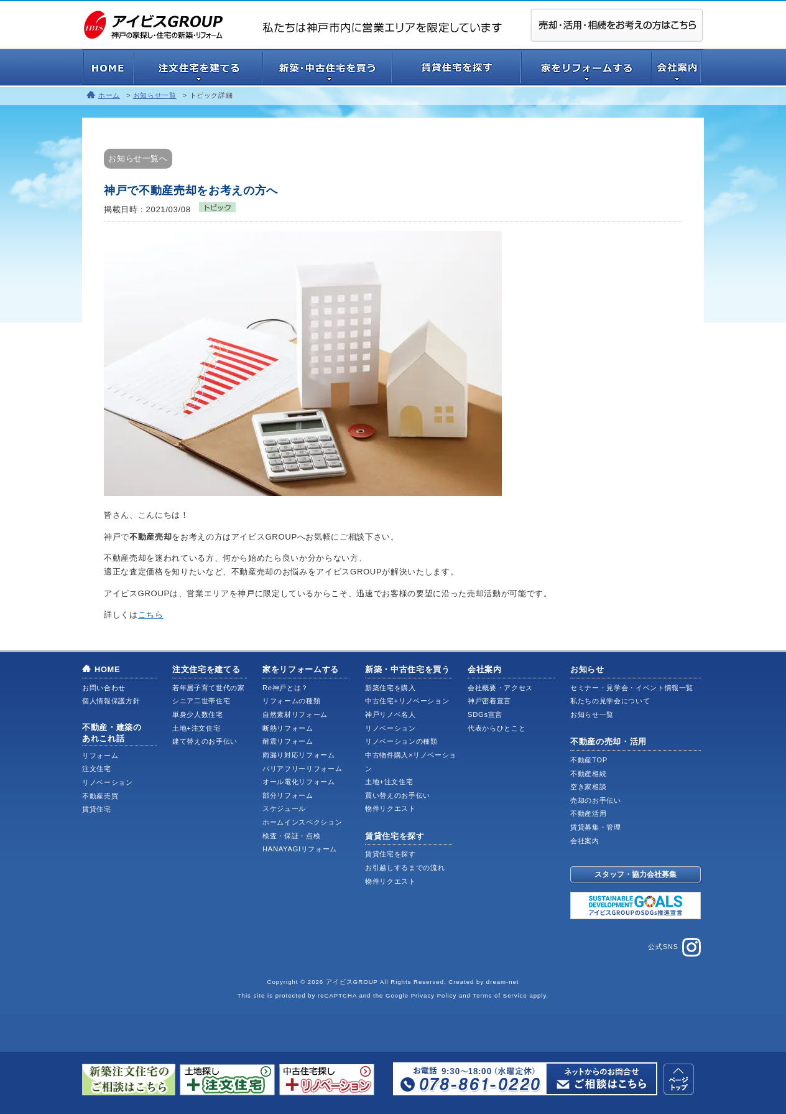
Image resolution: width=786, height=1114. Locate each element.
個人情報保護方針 (111, 700)
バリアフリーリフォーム (302, 768)
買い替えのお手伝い (397, 795)
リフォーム (100, 755)
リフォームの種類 (291, 700)
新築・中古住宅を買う (407, 669)
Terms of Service (500, 995)
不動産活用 (588, 813)
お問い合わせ (104, 687)
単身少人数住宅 (197, 714)
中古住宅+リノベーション (407, 700)
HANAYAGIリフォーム (299, 849)
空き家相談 (588, 786)
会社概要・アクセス (500, 687)
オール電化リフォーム (298, 781)
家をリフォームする (300, 669)
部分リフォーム (287, 795)
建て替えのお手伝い (205, 741)
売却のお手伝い (595, 800)
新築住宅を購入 (390, 687)
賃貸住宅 (96, 809)
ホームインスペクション (302, 822)
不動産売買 (100, 796)
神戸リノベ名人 (390, 714)
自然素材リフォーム (295, 714)
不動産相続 (588, 773)
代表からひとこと (496, 728)
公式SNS (674, 947)
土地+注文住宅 (196, 728)
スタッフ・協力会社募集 (635, 874)
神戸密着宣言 (489, 700)
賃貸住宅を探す (395, 836)
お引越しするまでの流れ (405, 867)
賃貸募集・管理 (595, 827)
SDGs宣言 (485, 714)
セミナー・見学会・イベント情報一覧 (631, 687)
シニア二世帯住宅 (201, 700)
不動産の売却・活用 (608, 741)
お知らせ (587, 669)
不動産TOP (589, 760)
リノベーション (107, 782)
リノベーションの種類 (401, 741)
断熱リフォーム (287, 728)
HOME (107, 669)
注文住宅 (96, 768)
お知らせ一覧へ (138, 158)
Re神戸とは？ (285, 687)
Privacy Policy (434, 995)
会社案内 (485, 669)
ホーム (109, 95)
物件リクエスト (390, 808)
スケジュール (284, 808)
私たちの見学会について (610, 700)
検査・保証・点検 (291, 836)
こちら (151, 614)
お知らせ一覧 (155, 95)
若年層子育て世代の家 (208, 687)
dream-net (502, 981)
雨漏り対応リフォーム (298, 755)
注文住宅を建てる (206, 669)
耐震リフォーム (287, 741)
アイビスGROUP (352, 981)
